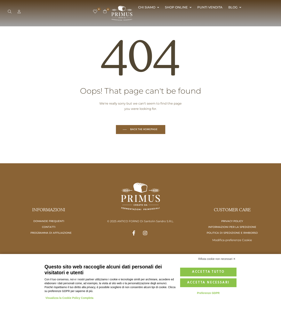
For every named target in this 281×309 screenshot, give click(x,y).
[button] (148, 7)
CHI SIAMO (148, 7)
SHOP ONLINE (178, 7)
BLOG (234, 7)
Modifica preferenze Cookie (232, 240)
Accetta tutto (208, 271)
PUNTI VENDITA (209, 7)
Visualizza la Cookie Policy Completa (69, 297)
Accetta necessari (208, 282)
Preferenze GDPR (208, 293)
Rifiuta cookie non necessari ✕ (217, 258)
